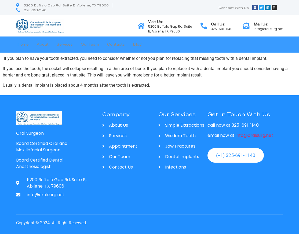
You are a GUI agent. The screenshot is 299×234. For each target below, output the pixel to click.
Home (23, 44)
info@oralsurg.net (254, 135)
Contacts (116, 44)
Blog (137, 44)
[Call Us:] (203, 26)
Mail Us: (261, 24)
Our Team (90, 44)
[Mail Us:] (246, 26)
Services (65, 44)
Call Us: (218, 24)
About (43, 44)
